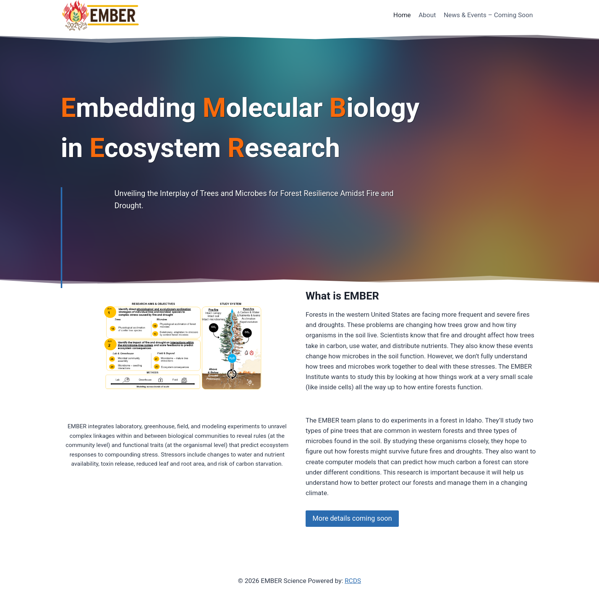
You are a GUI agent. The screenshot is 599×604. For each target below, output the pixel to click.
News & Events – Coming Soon (488, 15)
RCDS (353, 581)
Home (402, 15)
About (427, 15)
